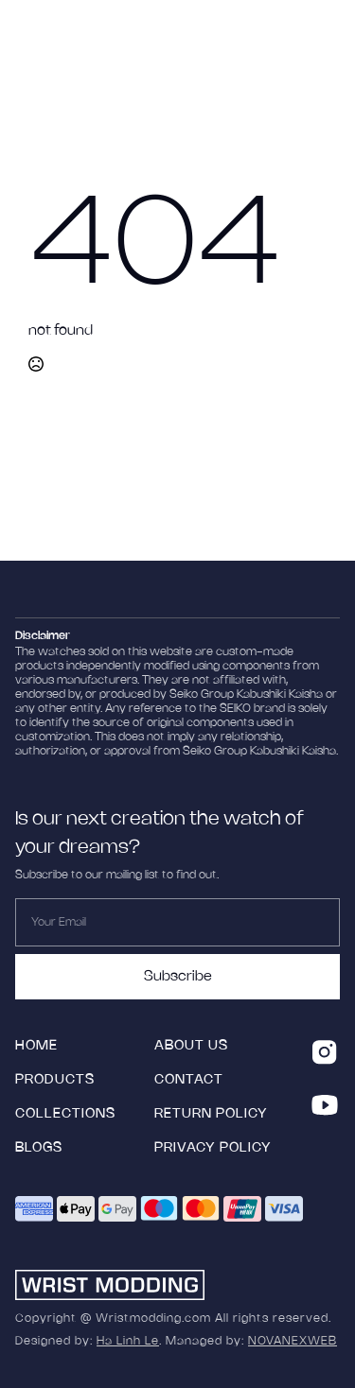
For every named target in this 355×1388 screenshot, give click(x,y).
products (55, 1080)
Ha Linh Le (128, 1341)
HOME (36, 1046)
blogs (38, 1148)
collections (65, 1114)
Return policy (211, 1114)
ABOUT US (191, 1046)
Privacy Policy (213, 1148)
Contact (188, 1080)
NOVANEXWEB (292, 1341)
